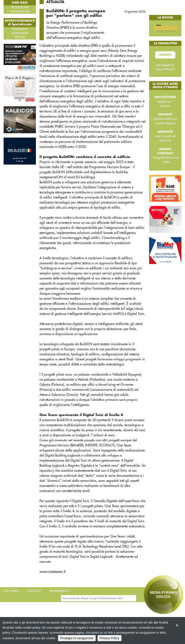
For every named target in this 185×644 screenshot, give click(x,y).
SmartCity (165, 140)
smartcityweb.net (165, 136)
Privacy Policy (109, 638)
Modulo (165, 106)
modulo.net (164, 101)
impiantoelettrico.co (165, 118)
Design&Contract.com (166, 157)
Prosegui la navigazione (76, 638)
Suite (166, 161)
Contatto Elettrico (165, 123)
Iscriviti (165, 54)
